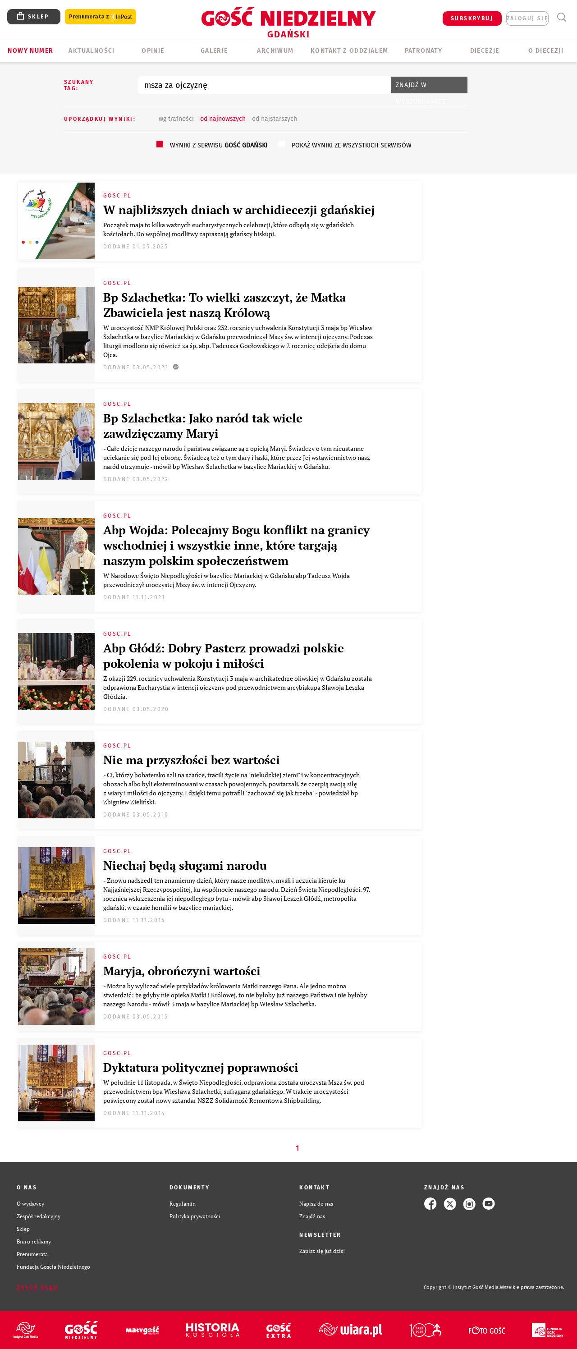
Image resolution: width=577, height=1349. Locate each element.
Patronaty (424, 51)
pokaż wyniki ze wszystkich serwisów (352, 145)
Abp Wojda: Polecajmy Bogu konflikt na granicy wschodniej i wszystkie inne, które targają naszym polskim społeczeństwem (236, 545)
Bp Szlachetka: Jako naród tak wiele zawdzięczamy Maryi (202, 425)
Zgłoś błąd (37, 1288)
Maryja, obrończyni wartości (182, 970)
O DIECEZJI (545, 51)
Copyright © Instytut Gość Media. (462, 1287)
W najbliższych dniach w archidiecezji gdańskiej (239, 209)
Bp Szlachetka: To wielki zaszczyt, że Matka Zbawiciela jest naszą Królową (224, 304)
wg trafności (176, 119)
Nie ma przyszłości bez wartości (191, 759)
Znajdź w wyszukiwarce (421, 87)
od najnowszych (223, 119)
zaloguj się (527, 18)
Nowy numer (30, 51)
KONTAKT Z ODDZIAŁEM (350, 51)
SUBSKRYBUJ (472, 18)
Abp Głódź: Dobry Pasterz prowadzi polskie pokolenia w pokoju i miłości (223, 655)
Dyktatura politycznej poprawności (200, 1067)
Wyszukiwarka (561, 17)
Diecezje (484, 51)
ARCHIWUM (275, 51)
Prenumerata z (100, 17)
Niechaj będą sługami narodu (185, 865)
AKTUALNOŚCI (91, 51)
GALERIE (214, 51)
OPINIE (153, 51)
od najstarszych (274, 119)
